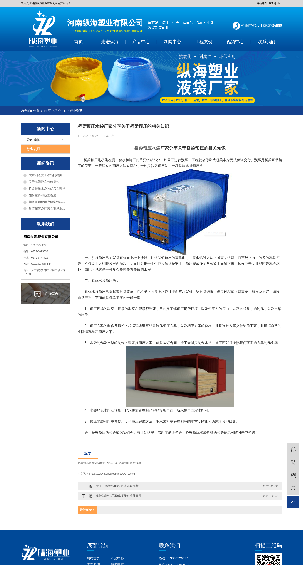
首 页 (47, 110)
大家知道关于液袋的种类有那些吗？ (48, 175)
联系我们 (266, 41)
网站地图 (262, 3)
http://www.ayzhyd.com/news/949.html (113, 473)
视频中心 (235, 41)
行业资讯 (76, 110)
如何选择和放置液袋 (42, 195)
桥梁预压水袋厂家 (106, 463)
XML (279, 3)
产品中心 (141, 41)
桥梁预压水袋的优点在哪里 (47, 188)
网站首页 (93, 558)
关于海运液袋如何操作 (44, 182)
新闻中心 (172, 41)
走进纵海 (110, 41)
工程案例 (204, 41)
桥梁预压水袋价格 (130, 463)
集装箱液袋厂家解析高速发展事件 (119, 496)
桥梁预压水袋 (86, 463)
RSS (272, 3)
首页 (78, 41)
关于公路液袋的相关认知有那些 (117, 486)
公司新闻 (33, 140)
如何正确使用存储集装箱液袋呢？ (48, 202)
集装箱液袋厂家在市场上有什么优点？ (48, 208)
